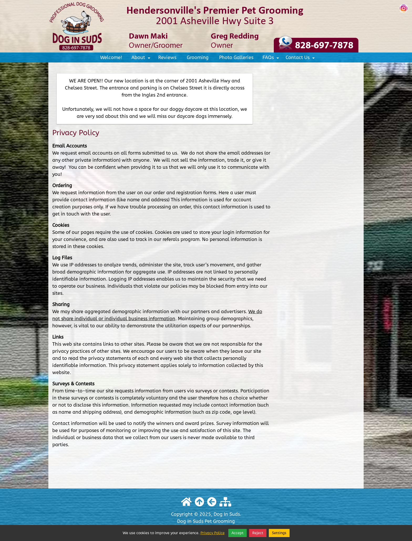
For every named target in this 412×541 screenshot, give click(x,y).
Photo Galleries (236, 57)
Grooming (198, 57)
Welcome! (111, 57)
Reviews (167, 57)
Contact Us (301, 58)
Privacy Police (212, 533)
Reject (257, 533)
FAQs (271, 58)
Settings (279, 533)
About (141, 58)
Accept (237, 533)
